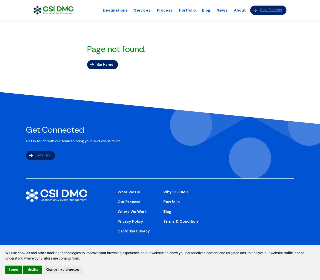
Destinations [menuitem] (115, 10)
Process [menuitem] (165, 10)
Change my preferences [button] (62, 269)
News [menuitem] (221, 10)
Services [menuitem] (142, 10)
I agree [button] (13, 269)
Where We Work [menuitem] (132, 211)
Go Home (105, 64)
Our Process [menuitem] (129, 201)
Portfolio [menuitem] (187, 10)
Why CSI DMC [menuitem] (175, 192)
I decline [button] (32, 269)
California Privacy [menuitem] (134, 231)
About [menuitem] (240, 10)
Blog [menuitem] (206, 10)
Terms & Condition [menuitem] (180, 221)
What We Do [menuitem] (129, 192)
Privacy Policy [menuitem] (130, 221)
